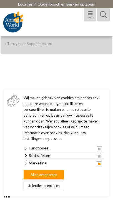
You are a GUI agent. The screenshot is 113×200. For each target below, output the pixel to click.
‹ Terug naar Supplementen (28, 43)
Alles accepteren (44, 174)
